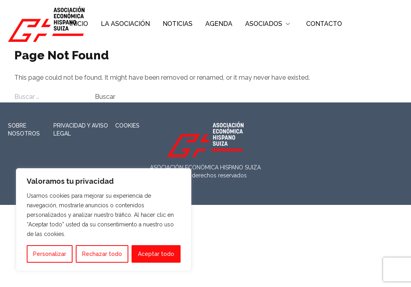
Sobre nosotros (24, 129)
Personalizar (49, 254)
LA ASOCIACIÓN (125, 24)
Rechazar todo (102, 254)
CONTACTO (324, 24)
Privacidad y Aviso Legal (80, 129)
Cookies (127, 125)
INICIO (78, 24)
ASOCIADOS (263, 24)
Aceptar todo (156, 254)
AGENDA (218, 24)
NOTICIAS (178, 24)
